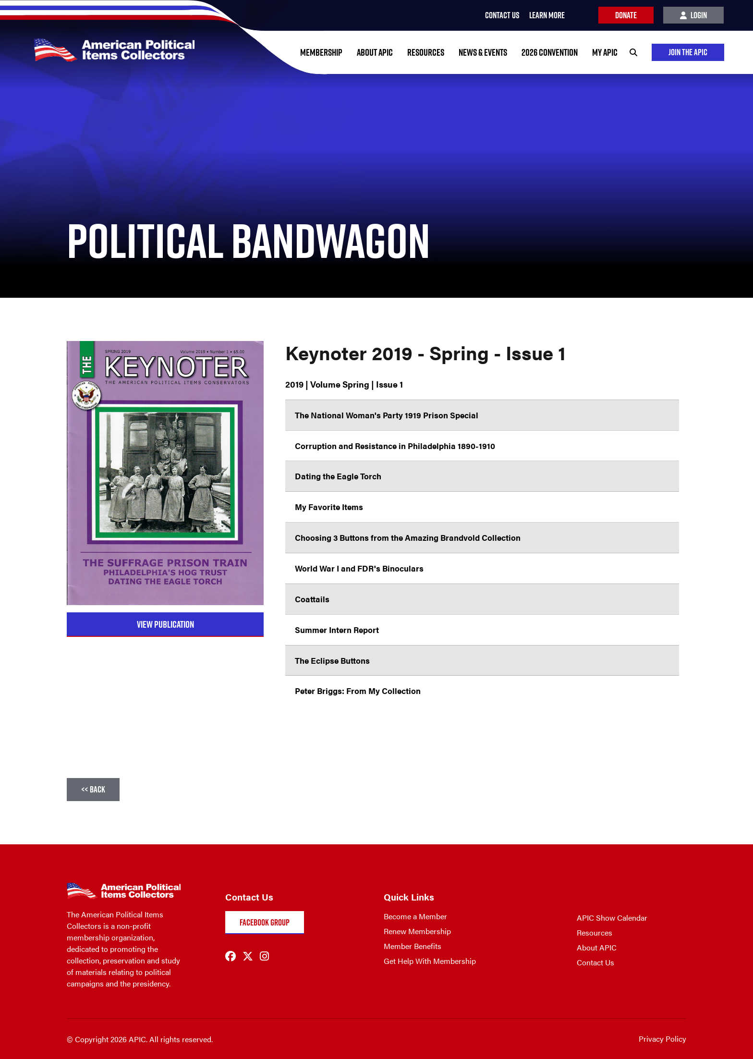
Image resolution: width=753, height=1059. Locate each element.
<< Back (93, 789)
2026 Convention (550, 52)
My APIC (605, 52)
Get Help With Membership (430, 960)
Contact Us (595, 962)
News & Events (483, 52)
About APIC (375, 52)
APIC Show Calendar (612, 917)
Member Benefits (412, 945)
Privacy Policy (662, 1038)
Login (693, 15)
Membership (321, 52)
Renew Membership (417, 931)
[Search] (633, 52)
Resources (425, 52)
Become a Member (415, 916)
